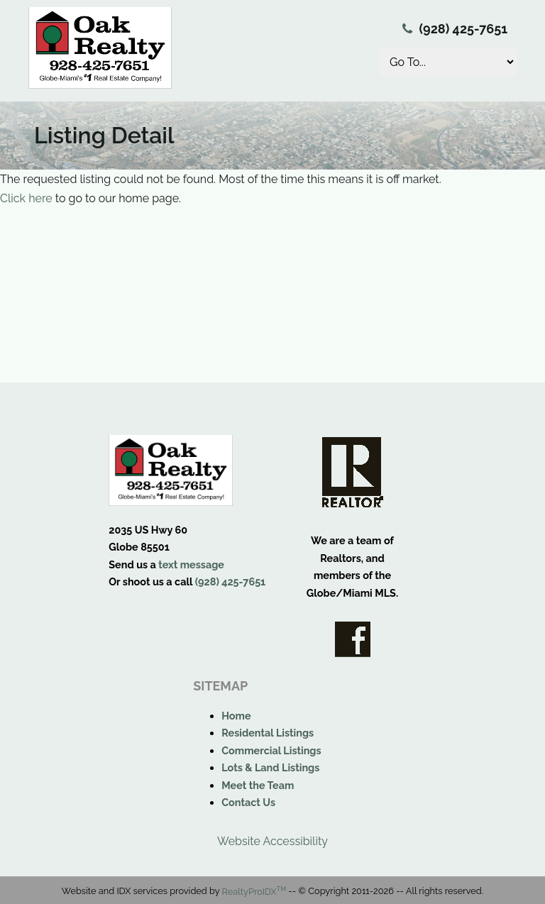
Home (236, 716)
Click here (26, 198)
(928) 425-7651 (463, 28)
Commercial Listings (271, 750)
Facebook (352, 639)
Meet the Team (257, 785)
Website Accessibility (272, 841)
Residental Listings (267, 733)
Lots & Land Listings (270, 767)
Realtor (353, 472)
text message (191, 564)
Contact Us (248, 802)
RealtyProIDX (254, 891)
